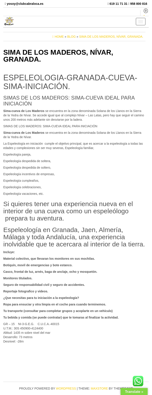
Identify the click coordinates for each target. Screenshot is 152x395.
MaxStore (99, 388)
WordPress (66, 388)
